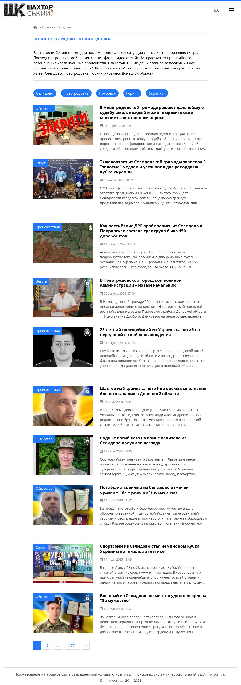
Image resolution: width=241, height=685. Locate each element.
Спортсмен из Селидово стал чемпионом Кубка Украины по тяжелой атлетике (150, 547)
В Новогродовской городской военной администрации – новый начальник (141, 282)
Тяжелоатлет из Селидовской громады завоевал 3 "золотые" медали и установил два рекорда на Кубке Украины (153, 166)
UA (216, 10)
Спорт (41, 162)
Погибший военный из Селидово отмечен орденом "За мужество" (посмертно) (144, 488)
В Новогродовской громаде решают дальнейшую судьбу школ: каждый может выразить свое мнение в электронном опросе (152, 112)
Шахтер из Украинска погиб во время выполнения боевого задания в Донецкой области (153, 390)
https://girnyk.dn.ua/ (209, 672)
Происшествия (48, 226)
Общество (44, 108)
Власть (41, 280)
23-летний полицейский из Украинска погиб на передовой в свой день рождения (150, 331)
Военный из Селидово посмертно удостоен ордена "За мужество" (153, 596)
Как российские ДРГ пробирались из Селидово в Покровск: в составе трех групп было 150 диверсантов (151, 230)
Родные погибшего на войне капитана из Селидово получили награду (143, 439)
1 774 (72, 643)
